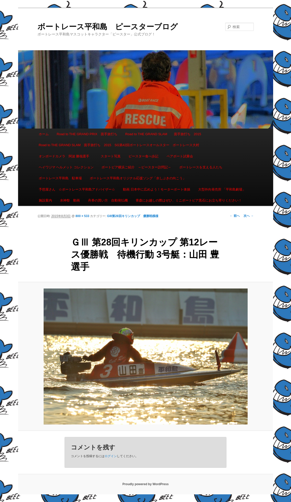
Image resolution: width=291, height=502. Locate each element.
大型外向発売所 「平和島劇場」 (222, 189)
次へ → (249, 216)
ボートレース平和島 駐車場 (60, 178)
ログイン (111, 456)
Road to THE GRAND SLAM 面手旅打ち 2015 (163, 134)
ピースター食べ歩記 (143, 156)
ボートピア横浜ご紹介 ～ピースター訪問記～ (136, 167)
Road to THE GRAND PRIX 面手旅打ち (87, 134)
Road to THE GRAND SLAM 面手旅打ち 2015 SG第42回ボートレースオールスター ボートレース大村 (119, 145)
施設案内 (45, 200)
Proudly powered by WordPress (145, 484)
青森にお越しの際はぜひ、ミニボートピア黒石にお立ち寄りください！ (189, 200)
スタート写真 (111, 156)
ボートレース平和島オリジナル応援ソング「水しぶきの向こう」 (138, 178)
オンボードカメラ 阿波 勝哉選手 (66, 156)
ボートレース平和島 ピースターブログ (107, 26)
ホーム (44, 134)
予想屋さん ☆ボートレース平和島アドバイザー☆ (77, 189)
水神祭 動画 (70, 200)
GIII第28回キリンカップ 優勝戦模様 (132, 216)
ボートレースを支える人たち (200, 167)
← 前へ (235, 216)
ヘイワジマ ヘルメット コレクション (66, 167)
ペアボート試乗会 (180, 156)
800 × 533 (82, 216)
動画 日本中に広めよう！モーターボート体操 (156, 189)
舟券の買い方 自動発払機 (108, 200)
